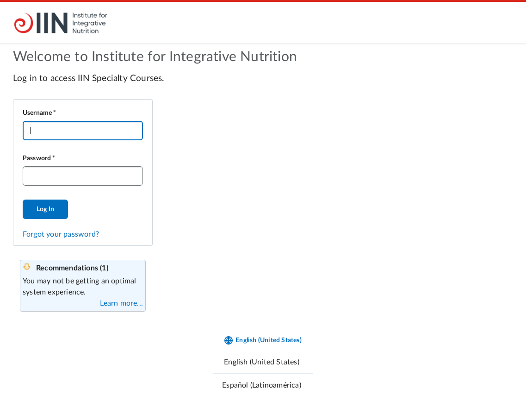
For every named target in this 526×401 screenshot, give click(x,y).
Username (37, 113)
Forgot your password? (61, 234)
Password (37, 158)
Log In (45, 209)
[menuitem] (263, 362)
